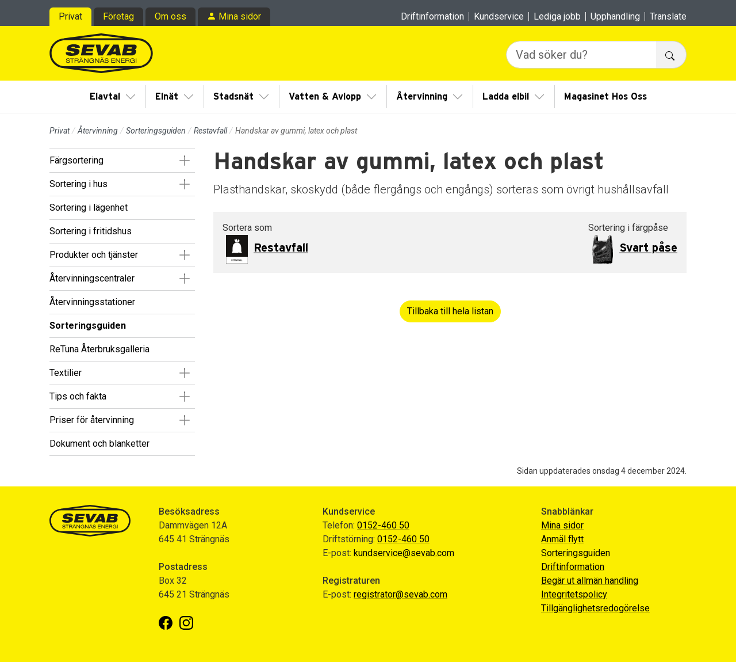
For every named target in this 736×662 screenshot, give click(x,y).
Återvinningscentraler (92, 278)
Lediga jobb (557, 16)
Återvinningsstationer (92, 301)
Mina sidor (239, 16)
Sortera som (247, 227)
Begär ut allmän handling (589, 580)
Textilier (65, 372)
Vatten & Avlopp (325, 96)
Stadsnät (233, 96)
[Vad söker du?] (581, 55)
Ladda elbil (505, 96)
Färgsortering (76, 160)
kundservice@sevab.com (404, 552)
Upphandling (615, 16)
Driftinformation (432, 16)
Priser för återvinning (91, 419)
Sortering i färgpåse (628, 227)
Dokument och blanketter (99, 443)
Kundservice (499, 16)
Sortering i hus (78, 183)
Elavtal (105, 96)
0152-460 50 (383, 525)
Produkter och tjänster (93, 254)
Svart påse (648, 248)
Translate (668, 16)
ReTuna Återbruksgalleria (99, 349)
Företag (118, 16)
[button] (184, 160)
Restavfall (210, 130)
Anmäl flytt (562, 539)
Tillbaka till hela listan (450, 311)
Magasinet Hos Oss (605, 96)
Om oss (170, 16)
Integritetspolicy (574, 594)
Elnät (166, 96)
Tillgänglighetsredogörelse (595, 608)
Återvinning (421, 96)
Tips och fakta (77, 396)
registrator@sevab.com (400, 594)
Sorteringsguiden (156, 130)
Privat (70, 16)
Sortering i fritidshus (90, 231)
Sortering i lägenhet (88, 207)
